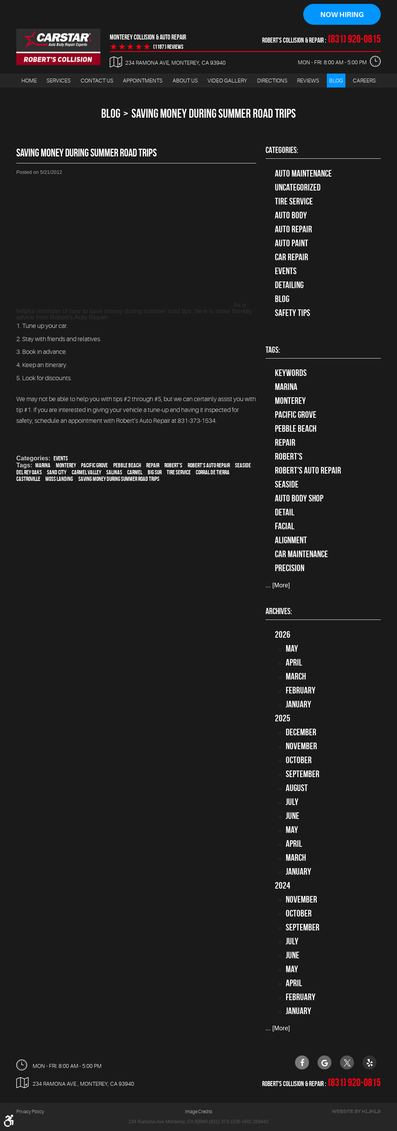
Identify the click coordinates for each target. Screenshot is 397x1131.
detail (284, 512)
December (301, 732)
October (299, 760)
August (297, 788)
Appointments (142, 80)
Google (324, 1062)
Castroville (28, 478)
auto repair (293, 229)
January (298, 704)
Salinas (114, 472)
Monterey (66, 465)
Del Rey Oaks (29, 472)
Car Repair (291, 257)
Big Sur (155, 472)
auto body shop (299, 498)
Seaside (243, 465)
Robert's (173, 465)
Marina (42, 465)
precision (289, 568)
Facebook (302, 1062)
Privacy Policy (30, 1111)
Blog (336, 80)
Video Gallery (227, 80)
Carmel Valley (86, 472)
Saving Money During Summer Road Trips (213, 113)
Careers (364, 80)
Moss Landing (59, 478)
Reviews (308, 80)
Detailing (289, 285)
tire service (294, 201)
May (292, 649)
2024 (282, 885)
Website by (356, 1111)
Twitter (347, 1062)
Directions (272, 80)
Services (59, 80)
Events (61, 458)
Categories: (282, 150)
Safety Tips (292, 313)
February (301, 690)
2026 (282, 635)
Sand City (56, 472)
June (292, 816)
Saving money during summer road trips (118, 478)
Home (29, 80)
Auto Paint (291, 243)
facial (284, 526)
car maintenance (301, 554)
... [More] (278, 585)
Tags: (273, 349)
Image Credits (198, 1111)
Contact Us (97, 80)
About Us (185, 80)
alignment (291, 540)
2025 (282, 718)
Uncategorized (298, 187)
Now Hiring (342, 15)
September (302, 774)
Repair (152, 465)
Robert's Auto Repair (209, 465)
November (301, 746)
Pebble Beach (127, 465)
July (292, 802)
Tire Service (179, 472)
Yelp (369, 1062)
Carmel (134, 472)
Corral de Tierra (213, 472)
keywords (291, 373)
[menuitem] (29, 81)
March (296, 676)
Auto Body (291, 215)
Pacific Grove (94, 465)
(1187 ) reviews (168, 47)
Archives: (279, 611)
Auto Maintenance (303, 173)
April (294, 662)
